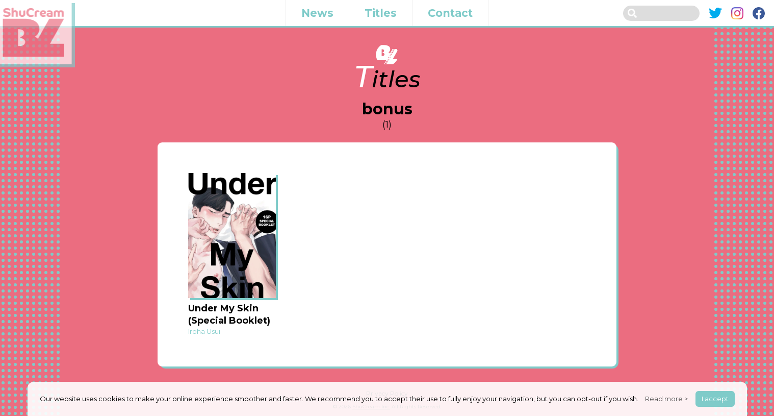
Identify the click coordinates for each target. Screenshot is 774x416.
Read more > (666, 399)
